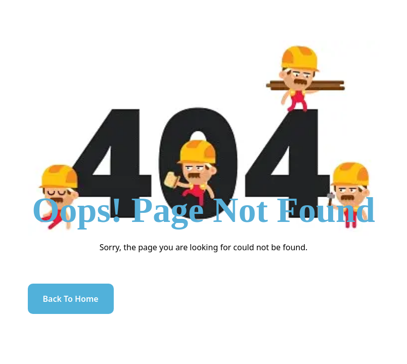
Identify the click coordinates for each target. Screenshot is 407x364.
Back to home (71, 298)
